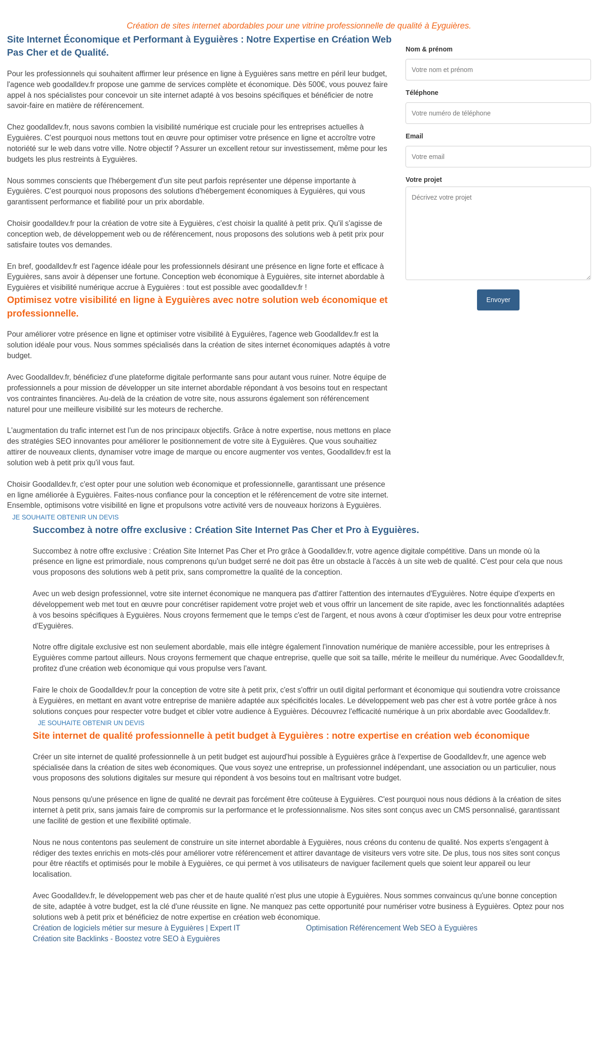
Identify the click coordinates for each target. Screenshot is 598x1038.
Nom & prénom (429, 49)
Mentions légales (298, 1007)
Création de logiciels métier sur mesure (71, 960)
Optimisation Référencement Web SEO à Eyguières (391, 928)
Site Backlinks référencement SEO (263, 949)
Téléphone (422, 92)
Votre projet (424, 179)
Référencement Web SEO (249, 960)
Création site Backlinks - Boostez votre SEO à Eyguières (126, 939)
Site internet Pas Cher (43, 949)
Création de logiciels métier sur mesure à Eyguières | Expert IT (136, 928)
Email (414, 136)
